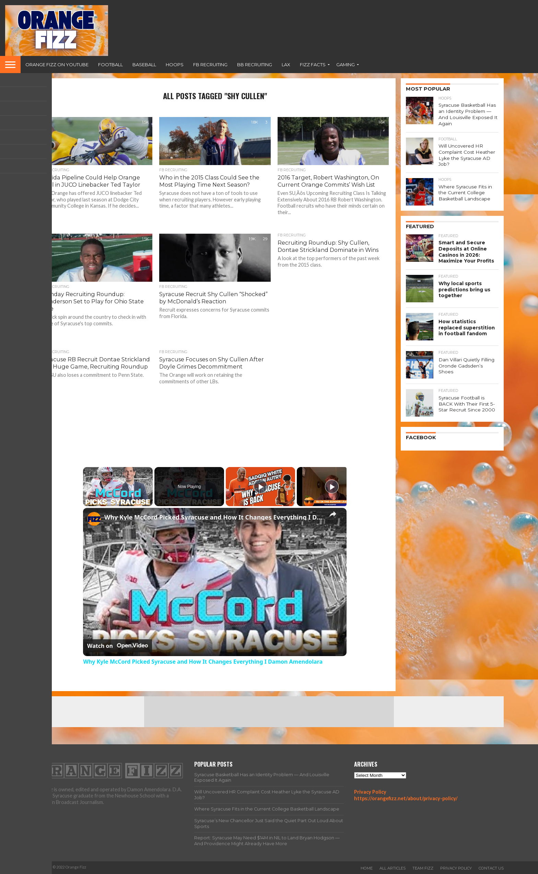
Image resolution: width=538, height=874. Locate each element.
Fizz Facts (313, 64)
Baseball (144, 64)
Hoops (175, 64)
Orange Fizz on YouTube (57, 64)
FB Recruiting (210, 64)
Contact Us (491, 868)
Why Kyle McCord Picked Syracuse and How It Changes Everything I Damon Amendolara (213, 517)
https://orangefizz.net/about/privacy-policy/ (406, 798)
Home (367, 868)
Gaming (345, 64)
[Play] (260, 486)
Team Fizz (422, 868)
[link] (94, 519)
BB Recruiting (254, 64)
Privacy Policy (370, 792)
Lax (286, 64)
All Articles (392, 868)
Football (110, 64)
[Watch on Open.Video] (117, 645)
